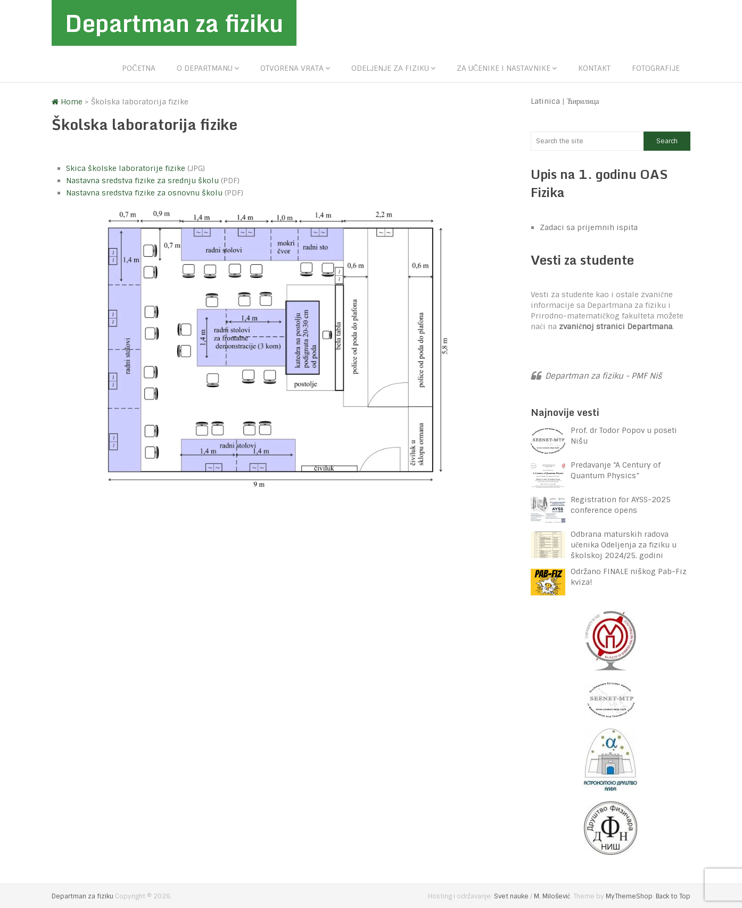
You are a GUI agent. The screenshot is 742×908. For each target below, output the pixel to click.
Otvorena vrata (292, 68)
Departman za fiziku (174, 23)
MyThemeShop (629, 896)
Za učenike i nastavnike (503, 68)
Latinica (545, 101)
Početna (138, 68)
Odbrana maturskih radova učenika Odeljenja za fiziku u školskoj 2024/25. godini (624, 544)
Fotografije (656, 68)
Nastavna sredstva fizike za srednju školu (142, 180)
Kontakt (594, 68)
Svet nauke (511, 896)
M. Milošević (552, 896)
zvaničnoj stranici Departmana (615, 326)
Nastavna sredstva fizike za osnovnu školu (144, 193)
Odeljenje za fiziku (390, 68)
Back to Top (673, 896)
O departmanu (205, 68)
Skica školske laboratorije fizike (125, 168)
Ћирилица (583, 101)
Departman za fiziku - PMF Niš (603, 376)
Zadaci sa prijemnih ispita (589, 227)
